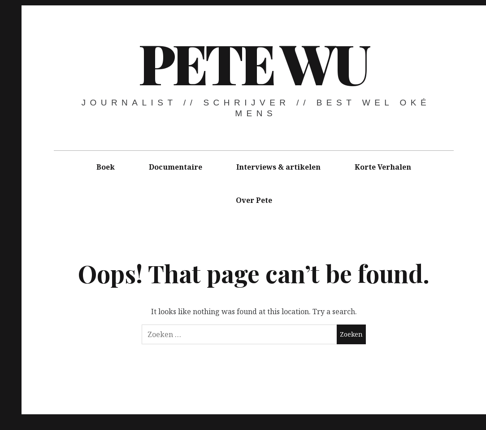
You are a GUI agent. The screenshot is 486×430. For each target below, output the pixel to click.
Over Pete (254, 200)
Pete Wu (253, 62)
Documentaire (175, 167)
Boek (105, 167)
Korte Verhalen (383, 167)
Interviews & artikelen (278, 167)
